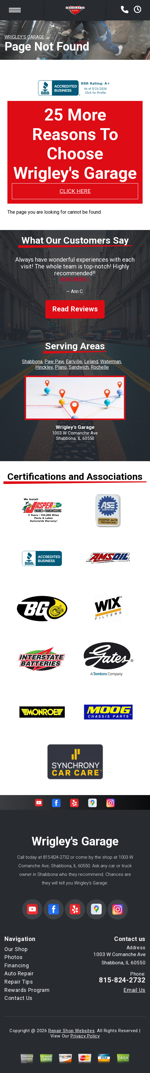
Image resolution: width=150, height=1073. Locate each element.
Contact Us (18, 993)
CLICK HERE (75, 191)
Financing (16, 960)
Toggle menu (15, 10)
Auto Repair (19, 968)
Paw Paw (54, 356)
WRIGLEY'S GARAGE (24, 37)
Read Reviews (75, 304)
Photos (13, 952)
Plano (61, 362)
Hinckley (44, 362)
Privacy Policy (85, 1030)
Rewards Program (27, 985)
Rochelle (100, 362)
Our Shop (16, 944)
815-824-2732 (56, 852)
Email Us (135, 984)
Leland (91, 356)
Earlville (74, 356)
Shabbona (32, 356)
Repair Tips (18, 976)
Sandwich (79, 362)
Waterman (110, 356)
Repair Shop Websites (71, 1025)
